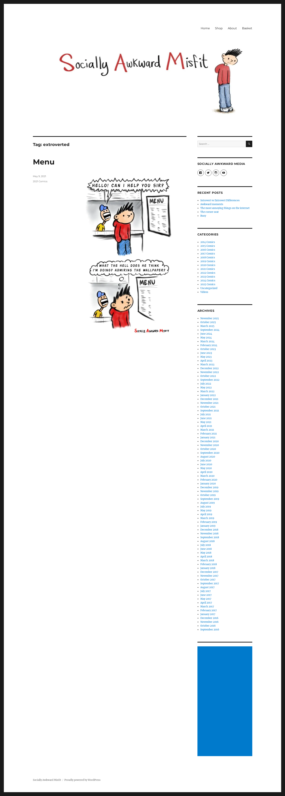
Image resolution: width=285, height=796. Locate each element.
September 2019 (209, 499)
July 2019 (205, 506)
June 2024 (206, 333)
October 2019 (208, 495)
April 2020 (206, 472)
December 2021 (209, 399)
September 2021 (209, 410)
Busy (203, 215)
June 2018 (206, 548)
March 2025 (207, 326)
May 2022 (206, 387)
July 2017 (205, 591)
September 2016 (209, 629)
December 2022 (209, 368)
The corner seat (209, 211)
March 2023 (207, 364)
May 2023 (206, 356)
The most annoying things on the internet (225, 208)
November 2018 (209, 533)
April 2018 (206, 556)
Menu (43, 161)
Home (205, 28)
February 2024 (208, 345)
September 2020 (209, 452)
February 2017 (208, 610)
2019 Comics (207, 261)
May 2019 (206, 510)
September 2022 (209, 379)
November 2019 (209, 491)
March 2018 (207, 560)
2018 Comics (207, 257)
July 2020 (205, 460)
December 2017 (209, 572)
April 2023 (206, 360)
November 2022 (209, 372)
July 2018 (205, 545)
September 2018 (209, 537)
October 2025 (208, 322)
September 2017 (209, 583)
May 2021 (205, 422)
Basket (247, 28)
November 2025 (209, 318)
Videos (204, 292)
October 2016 (208, 625)
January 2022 (208, 395)
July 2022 (205, 383)
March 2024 (207, 341)
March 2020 (207, 475)
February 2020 (208, 479)
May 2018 (205, 552)
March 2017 (207, 606)
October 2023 (208, 349)
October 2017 (208, 579)
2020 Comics (207, 265)
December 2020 (209, 441)
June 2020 (206, 464)
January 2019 (208, 525)
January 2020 (208, 483)
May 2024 (206, 337)
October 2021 (208, 406)
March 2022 (207, 391)
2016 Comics (207, 249)
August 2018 (207, 541)
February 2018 (208, 564)
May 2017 (205, 598)
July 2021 (205, 414)
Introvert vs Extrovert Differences (220, 200)
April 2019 (206, 514)
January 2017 (207, 614)
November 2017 (209, 575)
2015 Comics (207, 246)
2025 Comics (207, 284)
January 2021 (207, 437)
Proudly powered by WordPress (82, 780)
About (232, 28)
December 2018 (209, 529)
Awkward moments (211, 204)
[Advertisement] (225, 701)
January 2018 (207, 568)
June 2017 (206, 595)
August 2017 (207, 587)
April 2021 (206, 426)
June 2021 (206, 418)
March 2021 (207, 429)
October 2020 (208, 449)
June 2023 (206, 353)
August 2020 (207, 456)
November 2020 (209, 445)
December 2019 (209, 487)
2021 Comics (40, 181)
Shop (219, 28)
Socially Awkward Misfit (47, 780)
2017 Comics (207, 253)
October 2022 (208, 376)
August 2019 (207, 502)
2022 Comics (207, 272)
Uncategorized (208, 288)
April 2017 (206, 602)
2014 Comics (207, 242)
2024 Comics (207, 280)
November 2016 (209, 621)
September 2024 (209, 329)
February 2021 (208, 433)
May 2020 (206, 468)
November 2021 (209, 402)
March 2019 (207, 518)
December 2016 (209, 618)
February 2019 (208, 522)
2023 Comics (207, 276)
